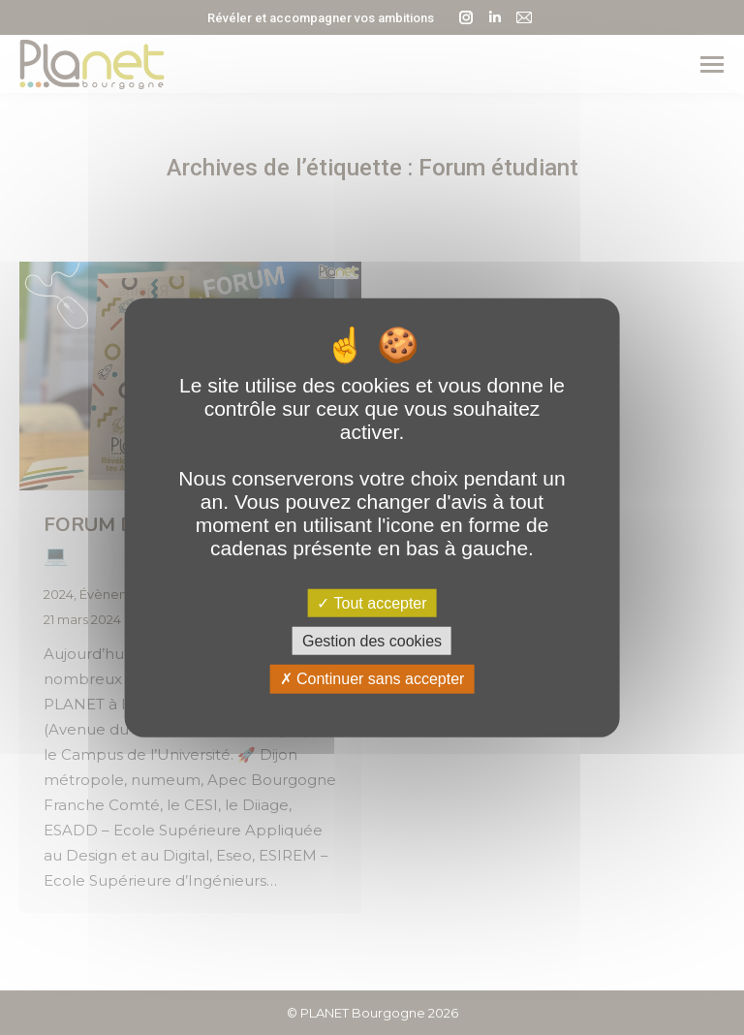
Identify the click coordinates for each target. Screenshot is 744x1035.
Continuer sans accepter (372, 679)
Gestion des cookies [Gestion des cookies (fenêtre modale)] (372, 641)
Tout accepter (371, 603)
